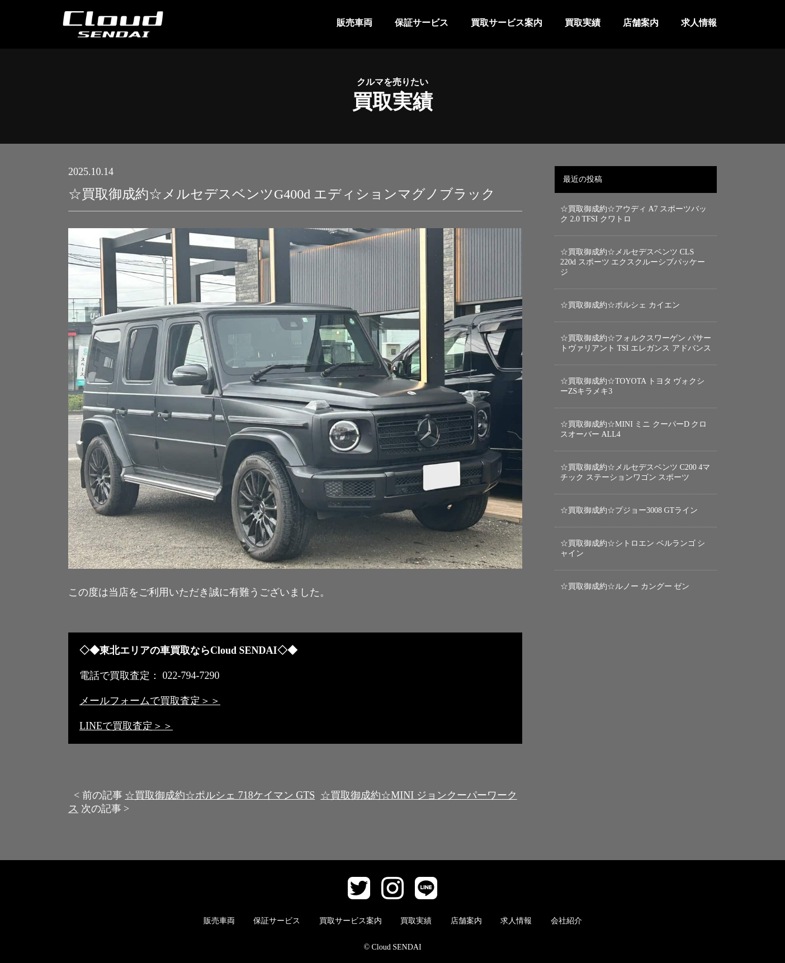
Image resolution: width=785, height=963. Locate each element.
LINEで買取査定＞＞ (126, 725)
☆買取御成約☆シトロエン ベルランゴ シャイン (632, 548)
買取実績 (582, 22)
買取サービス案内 (506, 22)
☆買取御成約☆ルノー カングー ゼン (624, 586)
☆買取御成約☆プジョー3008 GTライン (629, 510)
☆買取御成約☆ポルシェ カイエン (620, 305)
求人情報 (699, 22)
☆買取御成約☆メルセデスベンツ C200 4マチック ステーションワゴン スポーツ (635, 472)
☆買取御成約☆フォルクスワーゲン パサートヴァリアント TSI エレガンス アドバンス (635, 343)
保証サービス (421, 22)
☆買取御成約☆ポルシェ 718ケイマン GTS (220, 795)
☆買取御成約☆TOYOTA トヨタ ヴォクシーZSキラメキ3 (632, 386)
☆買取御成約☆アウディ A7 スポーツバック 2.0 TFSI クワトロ (633, 214)
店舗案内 (641, 22)
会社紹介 (566, 921)
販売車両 (354, 22)
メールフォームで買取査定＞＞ (149, 700)
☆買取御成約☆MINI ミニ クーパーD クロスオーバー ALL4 (633, 429)
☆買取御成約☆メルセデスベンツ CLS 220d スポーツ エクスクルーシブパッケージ (632, 262)
